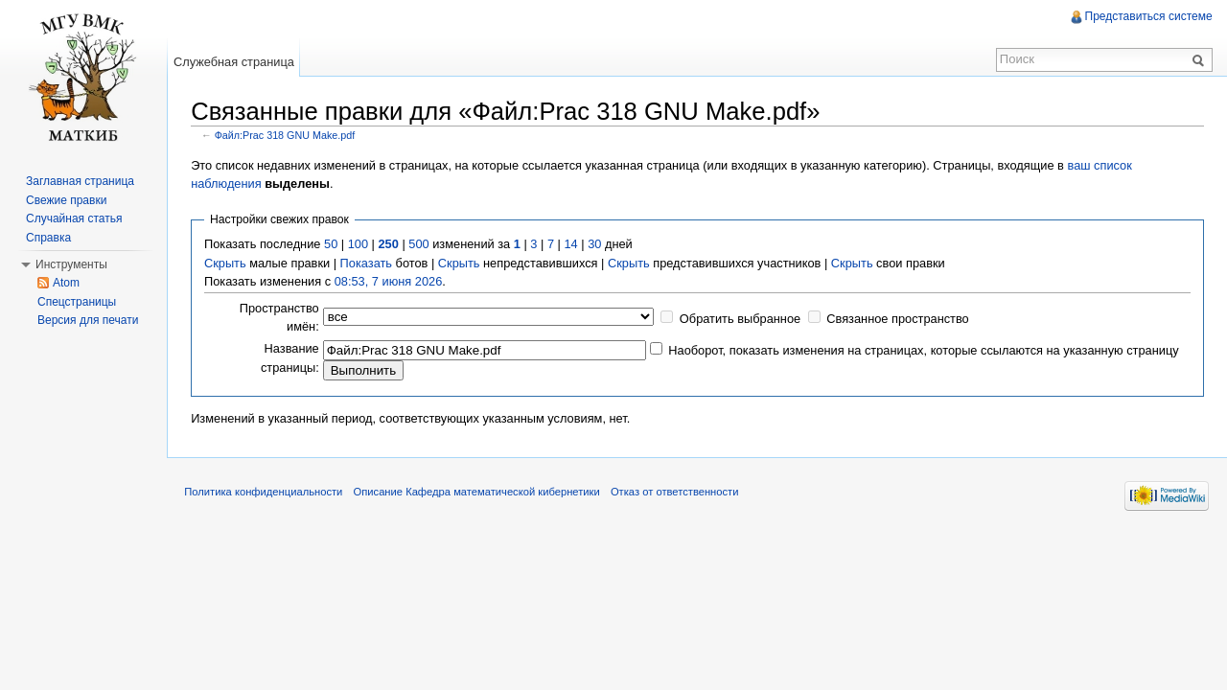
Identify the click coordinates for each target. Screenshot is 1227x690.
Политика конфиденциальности (267, 492)
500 (420, 244)
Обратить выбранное (742, 317)
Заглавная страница (80, 181)
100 (360, 244)
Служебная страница (235, 62)
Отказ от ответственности (678, 492)
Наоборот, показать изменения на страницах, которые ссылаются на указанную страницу (925, 350)
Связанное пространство (899, 317)
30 (596, 244)
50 (332, 244)
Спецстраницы (76, 302)
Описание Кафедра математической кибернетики (480, 492)
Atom (66, 282)
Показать (367, 262)
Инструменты (71, 264)
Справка (48, 237)
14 (572, 244)
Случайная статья (74, 218)
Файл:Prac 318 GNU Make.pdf (287, 134)
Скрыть (227, 262)
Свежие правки (66, 200)
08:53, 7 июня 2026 (390, 280)
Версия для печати (87, 320)
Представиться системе (1148, 16)
